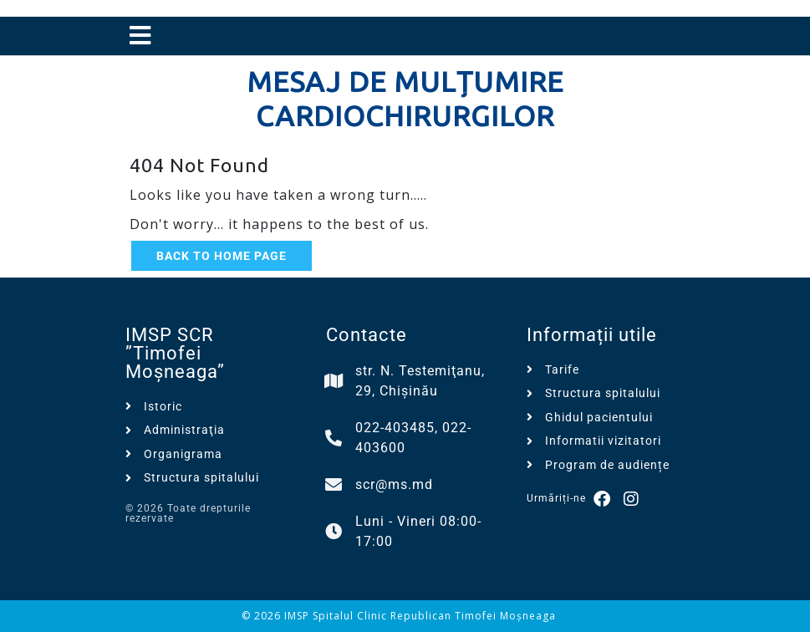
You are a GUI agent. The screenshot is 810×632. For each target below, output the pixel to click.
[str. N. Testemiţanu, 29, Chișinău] (334, 381)
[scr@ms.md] (334, 485)
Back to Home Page (221, 255)
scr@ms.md (394, 484)
